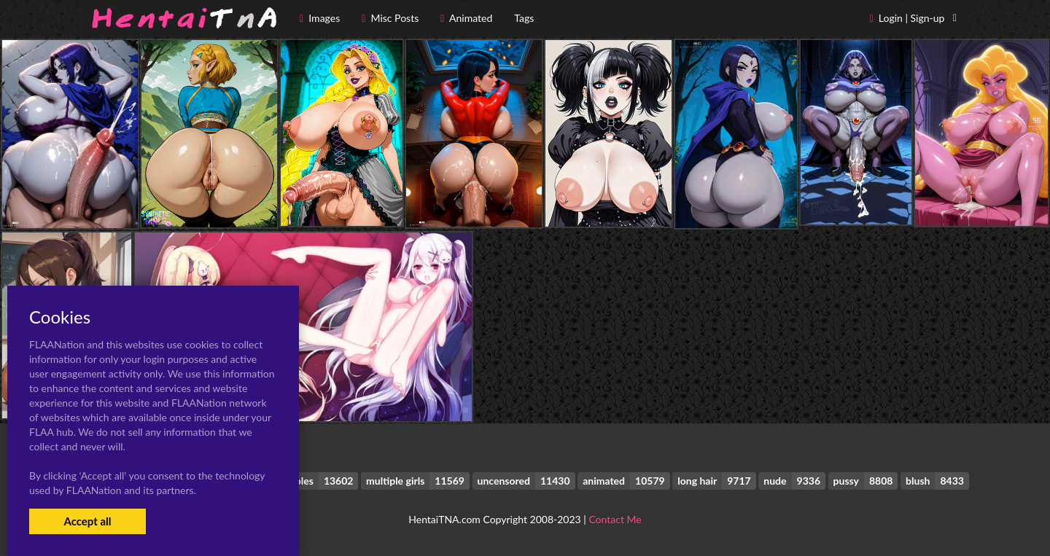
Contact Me (614, 519)
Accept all (87, 521)
